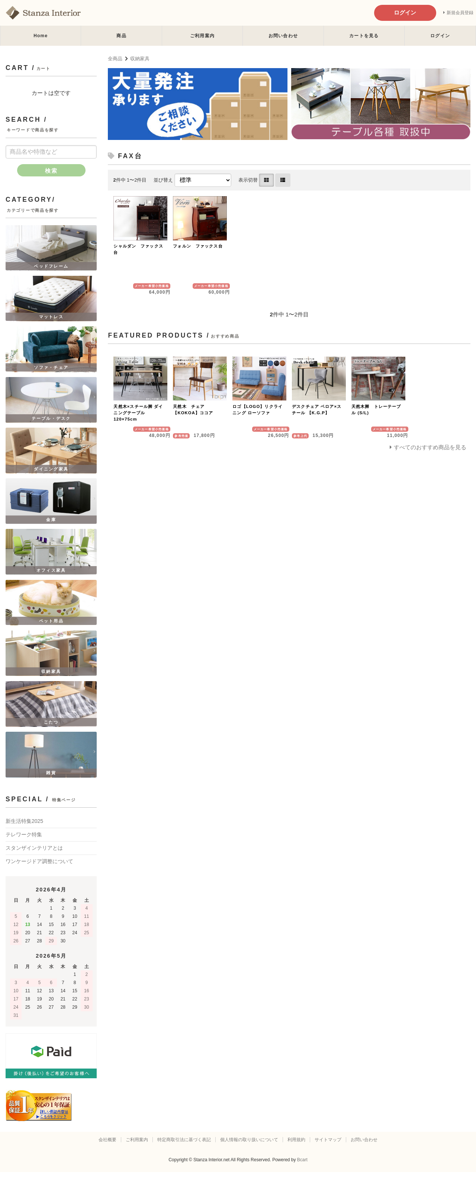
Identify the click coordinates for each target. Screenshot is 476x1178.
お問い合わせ (283, 35)
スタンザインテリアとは (34, 853)
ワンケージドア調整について (39, 867)
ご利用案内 (202, 35)
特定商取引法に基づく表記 (184, 1145)
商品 (121, 35)
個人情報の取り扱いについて (249, 1145)
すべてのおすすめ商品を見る (430, 447)
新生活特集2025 (24, 827)
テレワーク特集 (24, 840)
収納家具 (139, 58)
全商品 (115, 58)
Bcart (302, 1165)
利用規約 (296, 1145)
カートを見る (364, 35)
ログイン (440, 35)
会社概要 (107, 1145)
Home (40, 35)
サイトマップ (328, 1145)
